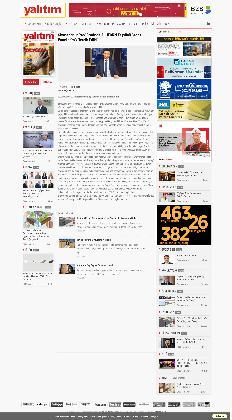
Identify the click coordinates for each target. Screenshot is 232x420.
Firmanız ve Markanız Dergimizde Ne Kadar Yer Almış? (191, 299)
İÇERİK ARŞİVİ (53, 24)
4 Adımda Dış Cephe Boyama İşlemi (95, 265)
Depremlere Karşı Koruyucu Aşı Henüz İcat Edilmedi (190, 278)
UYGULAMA (75, 86)
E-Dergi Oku (30, 81)
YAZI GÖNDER (105, 24)
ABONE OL (123, 24)
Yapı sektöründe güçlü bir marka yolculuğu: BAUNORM (191, 340)
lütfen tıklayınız (160, 412)
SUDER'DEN (170, 249)
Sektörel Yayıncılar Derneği (111, 412)
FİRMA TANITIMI (172, 333)
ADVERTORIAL (171, 378)
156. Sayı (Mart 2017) (67, 90)
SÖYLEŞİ (32, 127)
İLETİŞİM (162, 24)
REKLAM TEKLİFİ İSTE (79, 24)
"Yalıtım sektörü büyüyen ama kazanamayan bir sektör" (190, 174)
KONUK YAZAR (171, 270)
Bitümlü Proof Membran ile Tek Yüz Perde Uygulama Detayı (107, 217)
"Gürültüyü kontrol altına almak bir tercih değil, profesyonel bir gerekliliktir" (38, 153)
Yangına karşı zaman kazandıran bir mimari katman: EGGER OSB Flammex (37, 276)
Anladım (220, 416)
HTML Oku (47, 81)
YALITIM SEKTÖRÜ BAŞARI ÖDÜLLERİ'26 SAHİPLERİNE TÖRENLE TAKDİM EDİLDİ (192, 363)
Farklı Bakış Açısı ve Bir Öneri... (36, 116)
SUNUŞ (31, 93)
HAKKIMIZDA (32, 24)
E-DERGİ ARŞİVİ (143, 24)
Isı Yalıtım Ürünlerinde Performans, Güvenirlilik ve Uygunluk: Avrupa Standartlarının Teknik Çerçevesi (37, 234)
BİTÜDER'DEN (171, 166)
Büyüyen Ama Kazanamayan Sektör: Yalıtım (189, 195)
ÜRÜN (30, 250)
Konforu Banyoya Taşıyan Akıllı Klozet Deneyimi (190, 385)
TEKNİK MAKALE (36, 207)
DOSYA (30, 167)
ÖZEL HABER (170, 291)
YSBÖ (166, 354)
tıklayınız (154, 416)
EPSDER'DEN (171, 187)
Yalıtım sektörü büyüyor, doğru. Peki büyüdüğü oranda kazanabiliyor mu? (37, 193)
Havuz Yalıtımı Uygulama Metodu (94, 239)
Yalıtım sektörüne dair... (187, 255)
